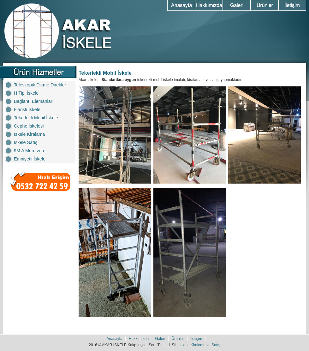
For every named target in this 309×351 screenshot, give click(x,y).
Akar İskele (57, 30)
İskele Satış (25, 142)
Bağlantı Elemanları (34, 101)
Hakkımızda (209, 5)
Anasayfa (181, 5)
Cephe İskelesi (29, 125)
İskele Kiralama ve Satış (200, 345)
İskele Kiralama (29, 134)
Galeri (237, 5)
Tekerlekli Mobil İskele (36, 117)
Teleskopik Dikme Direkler (40, 84)
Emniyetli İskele (29, 158)
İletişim (292, 5)
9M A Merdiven (29, 150)
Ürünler (264, 5)
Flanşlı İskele (27, 109)
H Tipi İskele (26, 93)
